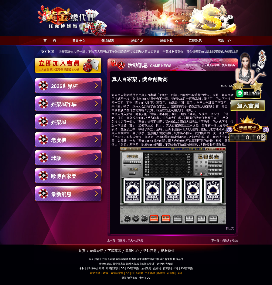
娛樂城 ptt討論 (230, 240)
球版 (56, 158)
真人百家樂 (148, 95)
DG (123, 268)
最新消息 (61, 194)
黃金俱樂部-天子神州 (79, 17)
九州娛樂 (146, 268)
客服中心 (223, 40)
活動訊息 (194, 40)
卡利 (81, 268)
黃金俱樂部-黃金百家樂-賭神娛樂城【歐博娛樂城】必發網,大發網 (136, 263)
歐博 (101, 268)
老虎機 (58, 140)
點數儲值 (168, 251)
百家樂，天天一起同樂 (130, 240)
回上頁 (230, 228)
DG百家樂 (133, 268)
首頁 (48, 40)
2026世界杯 (64, 86)
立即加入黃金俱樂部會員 (69, 63)
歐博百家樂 (63, 176)
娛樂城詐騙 (63, 104)
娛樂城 (58, 122)
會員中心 (77, 40)
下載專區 (114, 251)
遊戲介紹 (135, 40)
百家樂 (167, 268)
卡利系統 (91, 268)
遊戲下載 (165, 40)
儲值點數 (106, 40)
